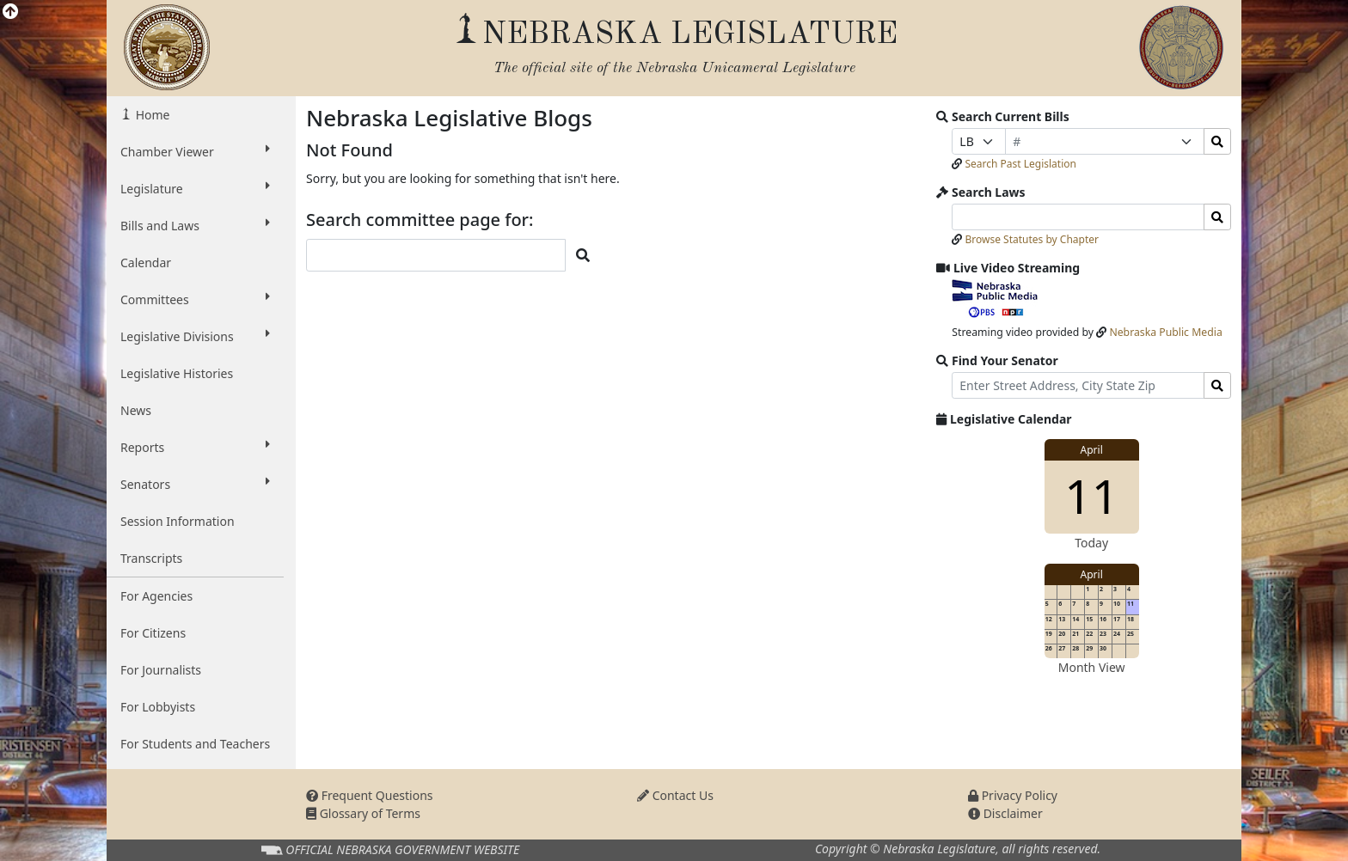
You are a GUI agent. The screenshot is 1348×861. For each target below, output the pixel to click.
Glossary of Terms (363, 813)
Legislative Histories (176, 373)
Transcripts (151, 558)
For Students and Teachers (195, 744)
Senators (195, 483)
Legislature (195, 188)
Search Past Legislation (1020, 163)
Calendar (145, 262)
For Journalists (160, 670)
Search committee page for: (420, 220)
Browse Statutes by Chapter (1032, 239)
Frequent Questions (369, 795)
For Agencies (156, 596)
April (1092, 450)
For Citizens (153, 633)
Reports (195, 446)
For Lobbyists (157, 707)
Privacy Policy (1012, 795)
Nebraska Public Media (1165, 332)
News (135, 410)
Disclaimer (1005, 813)
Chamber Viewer (195, 151)
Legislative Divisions (195, 336)
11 (1091, 495)
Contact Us (675, 795)
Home (150, 115)
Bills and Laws (195, 225)
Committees (195, 299)
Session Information (177, 521)
